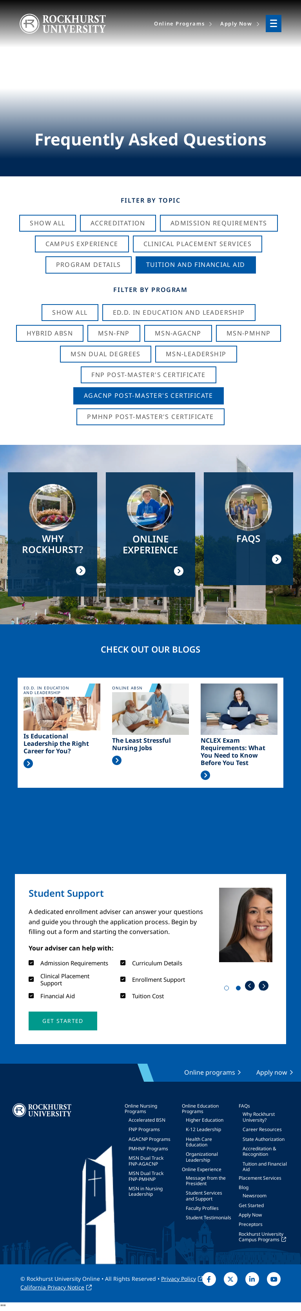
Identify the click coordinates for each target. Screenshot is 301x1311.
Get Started (251, 1205)
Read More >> (28, 763)
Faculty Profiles (202, 1208)
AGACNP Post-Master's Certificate (148, 395)
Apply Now (250, 1214)
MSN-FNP (114, 333)
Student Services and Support (204, 1196)
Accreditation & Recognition (259, 1151)
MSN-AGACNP (178, 333)
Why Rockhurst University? (259, 1117)
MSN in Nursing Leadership (146, 1191)
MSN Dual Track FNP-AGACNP (146, 1161)
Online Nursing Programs (141, 1108)
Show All (47, 223)
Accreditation (118, 223)
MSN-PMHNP (249, 333)
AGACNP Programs (149, 1139)
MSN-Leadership (196, 354)
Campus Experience (81, 243)
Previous (250, 986)
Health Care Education (199, 1142)
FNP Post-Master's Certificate (148, 374)
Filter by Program (150, 289)
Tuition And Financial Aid (195, 264)
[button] (63, 1021)
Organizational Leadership (202, 1157)
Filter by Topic (151, 200)
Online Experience (201, 1169)
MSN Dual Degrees (105, 354)
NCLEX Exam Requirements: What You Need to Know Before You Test (233, 752)
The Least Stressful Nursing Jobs (141, 744)
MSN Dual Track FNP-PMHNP (146, 1176)
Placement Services (260, 1178)
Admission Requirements (218, 223)
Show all (69, 312)
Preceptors (251, 1224)
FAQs (244, 1105)
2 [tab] (240, 990)
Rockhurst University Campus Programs (261, 1237)
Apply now (271, 1072)
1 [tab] (228, 990)
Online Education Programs (200, 1108)
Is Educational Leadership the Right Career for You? (56, 744)
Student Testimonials (208, 1217)
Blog (243, 1187)
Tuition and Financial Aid (265, 1166)
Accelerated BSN (147, 1120)
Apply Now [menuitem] (236, 23)
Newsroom (255, 1195)
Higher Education (204, 1120)
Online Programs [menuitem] (179, 23)
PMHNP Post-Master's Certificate (150, 416)
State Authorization (264, 1139)
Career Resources (262, 1129)
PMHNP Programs (148, 1148)
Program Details (88, 264)
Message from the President (206, 1181)
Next (263, 986)
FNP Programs (144, 1129)
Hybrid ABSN (50, 333)
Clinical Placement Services (197, 243)
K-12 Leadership (203, 1129)
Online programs (209, 1072)
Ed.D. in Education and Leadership (179, 312)
